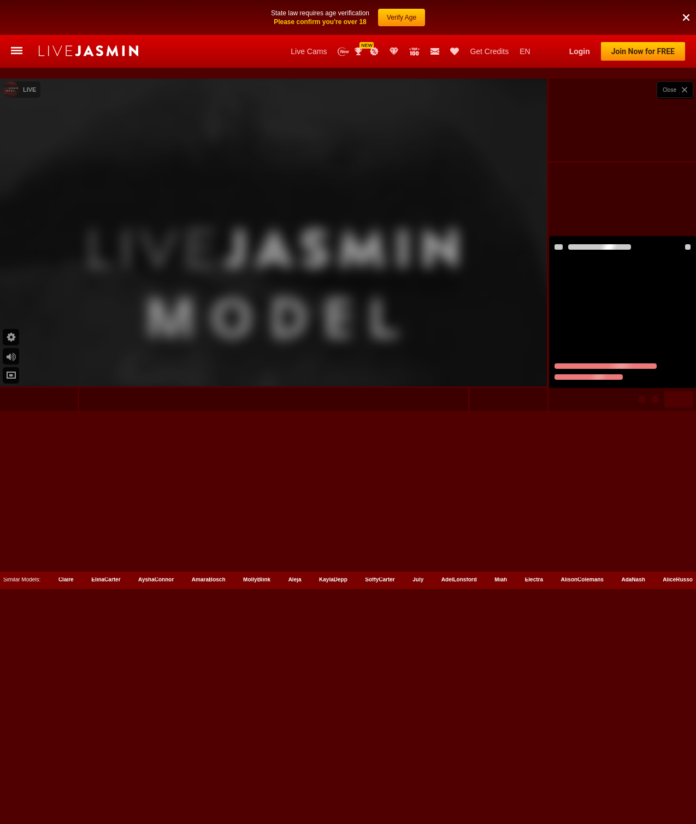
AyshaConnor (156, 775)
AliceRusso (677, 775)
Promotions (374, 51)
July (417, 775)
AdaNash (633, 775)
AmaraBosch (209, 775)
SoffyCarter (379, 775)
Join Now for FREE (643, 51)
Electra (534, 775)
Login (579, 51)
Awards (359, 51)
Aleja (295, 775)
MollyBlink (256, 775)
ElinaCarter (105, 775)
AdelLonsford (459, 775)
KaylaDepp (333, 775)
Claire (66, 775)
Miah (500, 775)
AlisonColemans (582, 775)
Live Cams (309, 51)
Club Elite (394, 51)
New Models (343, 51)
